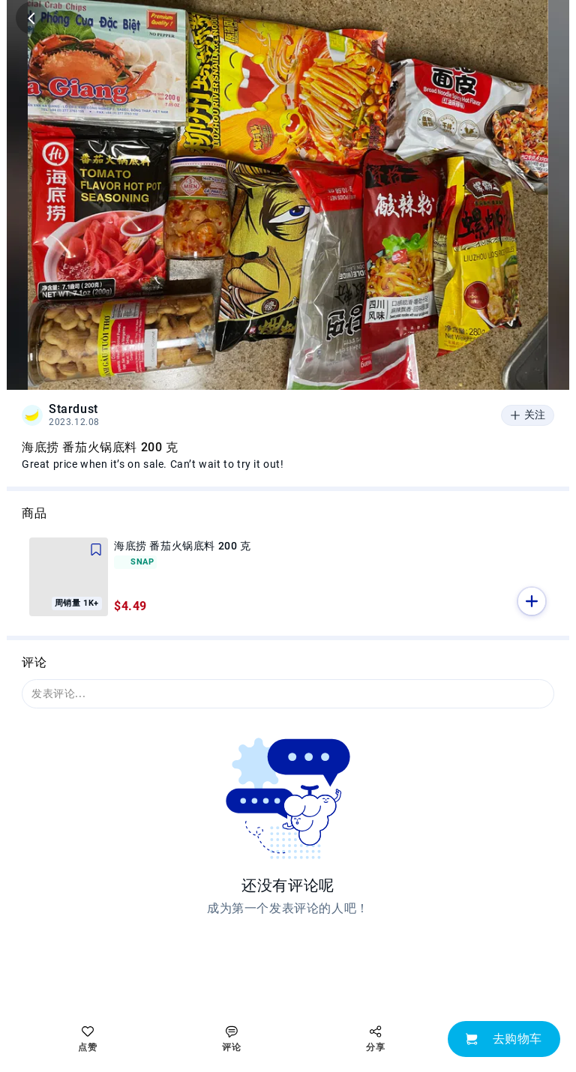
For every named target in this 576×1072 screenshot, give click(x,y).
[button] (531, 601)
